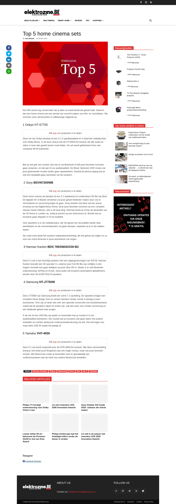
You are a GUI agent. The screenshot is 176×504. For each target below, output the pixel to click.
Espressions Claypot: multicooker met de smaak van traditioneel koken (139, 134)
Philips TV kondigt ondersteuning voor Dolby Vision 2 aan (36, 407)
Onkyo (53, 371)
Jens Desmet (29, 38)
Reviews (78, 20)
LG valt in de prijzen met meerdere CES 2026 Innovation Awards (93, 436)
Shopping (98, 20)
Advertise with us (119, 502)
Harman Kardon (39, 371)
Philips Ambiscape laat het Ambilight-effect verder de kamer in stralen (65, 436)
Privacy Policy (148, 502)
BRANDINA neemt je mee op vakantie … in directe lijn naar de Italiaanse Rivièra (141, 167)
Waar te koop (135, 62)
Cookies (139, 502)
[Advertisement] (65, 156)
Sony (71, 371)
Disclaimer (130, 502)
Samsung (62, 371)
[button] (150, 20)
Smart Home (64, 20)
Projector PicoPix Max (136, 69)
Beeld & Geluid (32, 20)
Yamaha (93, 371)
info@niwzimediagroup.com (82, 492)
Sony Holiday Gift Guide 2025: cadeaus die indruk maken (93, 407)
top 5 (84, 371)
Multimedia (48, 20)
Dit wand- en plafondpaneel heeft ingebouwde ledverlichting (140, 178)
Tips (87, 20)
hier (55, 133)
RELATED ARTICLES (37, 379)
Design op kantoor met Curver (141, 154)
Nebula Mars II (133, 81)
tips (78, 371)
